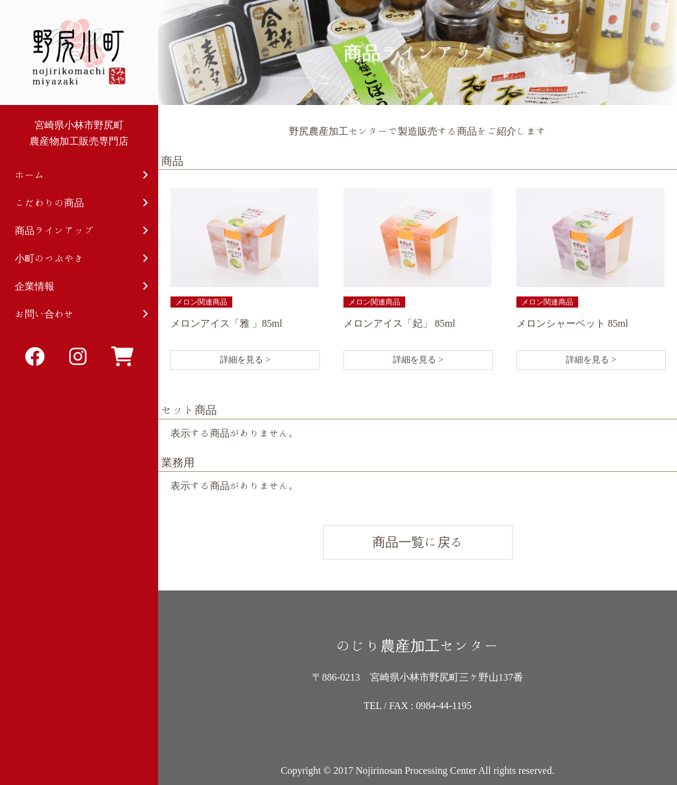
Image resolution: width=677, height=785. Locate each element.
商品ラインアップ (81, 231)
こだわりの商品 (81, 203)
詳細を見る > (245, 359)
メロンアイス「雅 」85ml (226, 323)
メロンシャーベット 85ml (572, 323)
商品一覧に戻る (417, 541)
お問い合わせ (81, 314)
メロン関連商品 (201, 302)
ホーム (81, 175)
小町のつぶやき (81, 258)
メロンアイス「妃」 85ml (399, 323)
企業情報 (81, 286)
